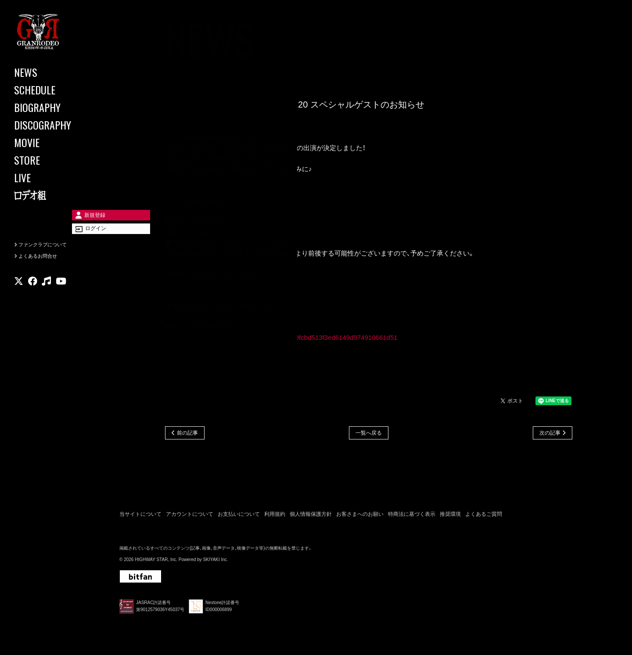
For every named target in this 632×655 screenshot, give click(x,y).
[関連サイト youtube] (61, 296)
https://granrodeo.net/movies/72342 (217, 370)
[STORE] (52, 160)
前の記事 (187, 435)
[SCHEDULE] (52, 89)
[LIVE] (52, 177)
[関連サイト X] (18, 296)
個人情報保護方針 (311, 516)
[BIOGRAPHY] (52, 107)
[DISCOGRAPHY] (52, 124)
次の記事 (549, 435)
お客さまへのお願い (360, 516)
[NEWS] (52, 72)
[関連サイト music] (46, 296)
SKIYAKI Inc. (215, 562)
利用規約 (274, 516)
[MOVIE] (52, 142)
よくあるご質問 (483, 516)
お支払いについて (239, 516)
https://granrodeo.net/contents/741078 (220, 286)
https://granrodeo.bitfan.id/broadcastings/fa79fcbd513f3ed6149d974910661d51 (282, 338)
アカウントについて (189, 516)
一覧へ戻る (369, 435)
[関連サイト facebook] (32, 296)
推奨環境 (450, 516)
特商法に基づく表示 (411, 516)
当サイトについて (140, 516)
